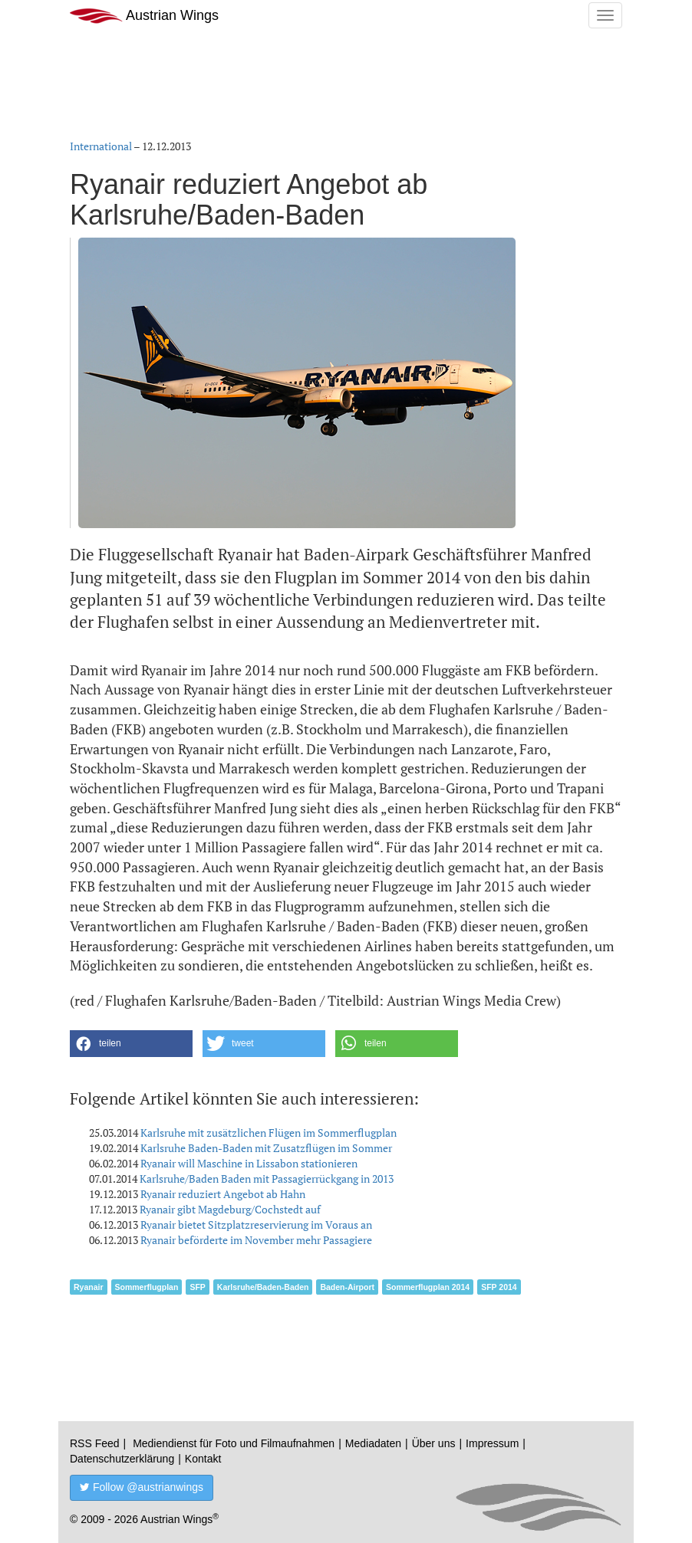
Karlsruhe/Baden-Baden (263, 1287)
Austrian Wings (144, 16)
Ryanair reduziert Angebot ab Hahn (222, 1194)
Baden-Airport (347, 1287)
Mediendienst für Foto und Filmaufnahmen (233, 1443)
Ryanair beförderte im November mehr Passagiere (256, 1240)
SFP (197, 1287)
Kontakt (203, 1459)
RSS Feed (95, 1443)
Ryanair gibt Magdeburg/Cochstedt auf (230, 1209)
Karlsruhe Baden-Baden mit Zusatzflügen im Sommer (266, 1148)
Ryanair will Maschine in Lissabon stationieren (249, 1163)
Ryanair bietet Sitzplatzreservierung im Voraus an (256, 1224)
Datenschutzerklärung (122, 1459)
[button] (131, 1043)
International (101, 146)
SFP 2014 (499, 1287)
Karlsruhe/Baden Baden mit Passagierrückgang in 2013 (267, 1178)
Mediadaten (373, 1443)
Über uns (434, 1443)
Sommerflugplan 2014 (428, 1287)
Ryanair (89, 1287)
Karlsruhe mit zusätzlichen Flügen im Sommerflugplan (268, 1132)
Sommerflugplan (147, 1287)
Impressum (492, 1443)
